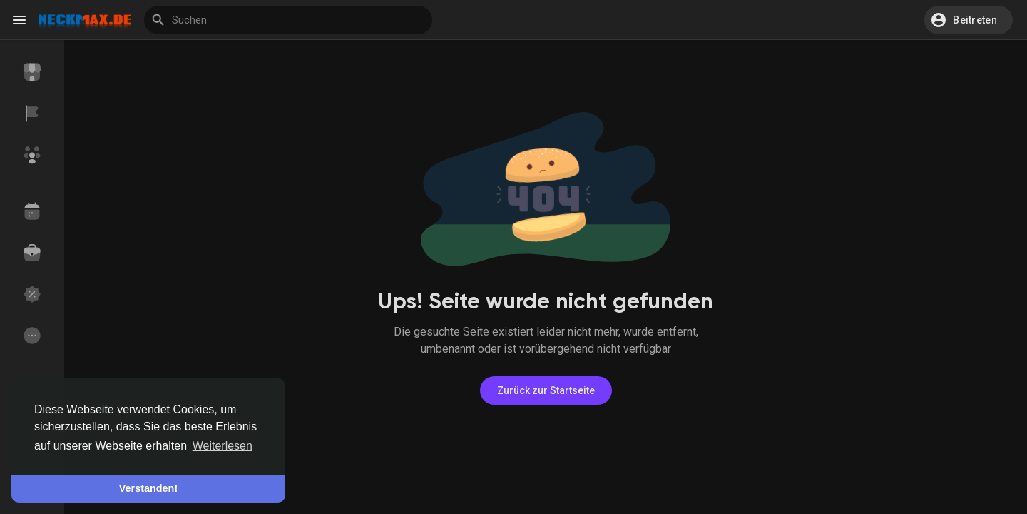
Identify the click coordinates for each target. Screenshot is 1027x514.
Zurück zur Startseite (546, 390)
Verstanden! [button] (148, 488)
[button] (968, 20)
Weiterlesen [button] (222, 446)
